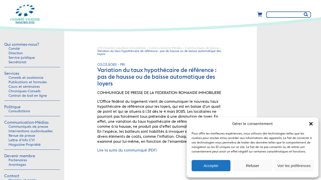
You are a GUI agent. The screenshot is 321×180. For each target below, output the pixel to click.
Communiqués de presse (28, 126)
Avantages (17, 164)
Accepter (211, 166)
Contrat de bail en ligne (28, 96)
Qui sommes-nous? (21, 44)
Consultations (19, 111)
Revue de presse (22, 136)
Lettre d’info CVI (22, 140)
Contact (11, 176)
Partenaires (18, 160)
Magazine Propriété (25, 144)
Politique (12, 107)
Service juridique (22, 58)
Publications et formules (28, 82)
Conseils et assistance (26, 78)
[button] (310, 123)
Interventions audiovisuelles (31, 131)
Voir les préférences (294, 166)
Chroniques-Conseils (25, 91)
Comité (14, 48)
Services (11, 74)
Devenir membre (19, 156)
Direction (16, 53)
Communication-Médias (26, 122)
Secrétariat (17, 62)
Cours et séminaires (24, 86)
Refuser (252, 166)
